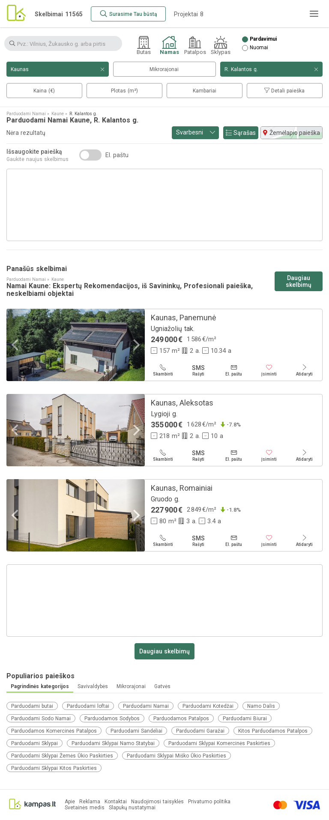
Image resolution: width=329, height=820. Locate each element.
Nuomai (259, 48)
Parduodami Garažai (200, 731)
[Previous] (15, 345)
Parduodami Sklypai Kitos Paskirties (54, 768)
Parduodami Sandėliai (136, 731)
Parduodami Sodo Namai (41, 719)
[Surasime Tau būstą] (128, 13)
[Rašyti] (198, 370)
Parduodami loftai (88, 706)
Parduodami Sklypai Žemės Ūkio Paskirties (62, 756)
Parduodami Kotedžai (207, 706)
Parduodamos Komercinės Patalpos (54, 731)
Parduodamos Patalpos (181, 719)
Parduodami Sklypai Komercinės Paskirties (219, 743)
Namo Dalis (261, 706)
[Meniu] (314, 14)
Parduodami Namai (146, 706)
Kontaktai (116, 802)
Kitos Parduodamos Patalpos (273, 731)
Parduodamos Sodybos (112, 719)
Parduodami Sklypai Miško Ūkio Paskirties (176, 756)
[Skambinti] (163, 370)
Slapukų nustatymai (132, 808)
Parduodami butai (32, 706)
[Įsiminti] (269, 370)
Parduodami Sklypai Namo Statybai (113, 743)
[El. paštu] (233, 370)
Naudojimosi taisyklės (157, 802)
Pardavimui (263, 39)
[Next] (135, 345)
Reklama (89, 802)
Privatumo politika (209, 802)
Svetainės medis (85, 808)
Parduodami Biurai (245, 719)
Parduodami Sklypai (34, 743)
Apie (70, 802)
